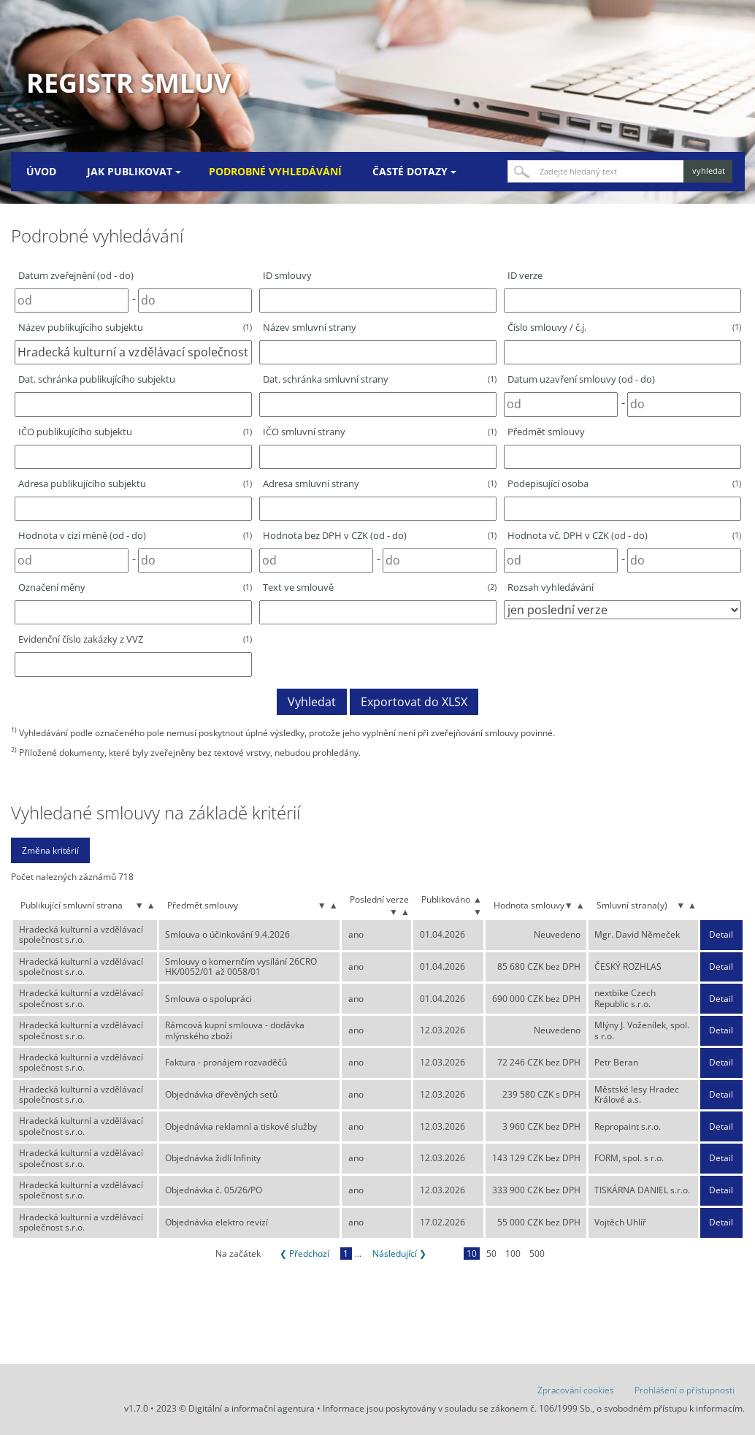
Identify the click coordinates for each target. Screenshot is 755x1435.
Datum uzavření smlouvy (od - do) (581, 379)
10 (472, 1253)
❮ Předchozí (304, 1253)
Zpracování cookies (575, 1390)
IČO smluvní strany (380, 431)
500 (537, 1253)
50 (491, 1253)
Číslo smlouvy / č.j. (624, 327)
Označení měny (135, 587)
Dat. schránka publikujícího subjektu (96, 379)
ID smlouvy (287, 275)
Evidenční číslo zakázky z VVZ (135, 639)
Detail (721, 935)
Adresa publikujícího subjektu (135, 483)
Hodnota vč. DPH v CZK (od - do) (624, 535)
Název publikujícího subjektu (135, 327)
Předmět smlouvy (546, 431)
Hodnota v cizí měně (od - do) (135, 535)
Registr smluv (128, 83)
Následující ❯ (399, 1253)
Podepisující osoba (624, 483)
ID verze (525, 275)
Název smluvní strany (309, 327)
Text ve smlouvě (380, 587)
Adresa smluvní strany (380, 483)
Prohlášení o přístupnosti (685, 1390)
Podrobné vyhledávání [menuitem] (275, 171)
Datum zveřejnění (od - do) (76, 275)
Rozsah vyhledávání (550, 587)
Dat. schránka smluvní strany (380, 379)
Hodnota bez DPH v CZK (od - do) (380, 535)
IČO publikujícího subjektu (135, 431)
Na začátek (238, 1253)
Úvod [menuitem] (41, 171)
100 (513, 1253)
